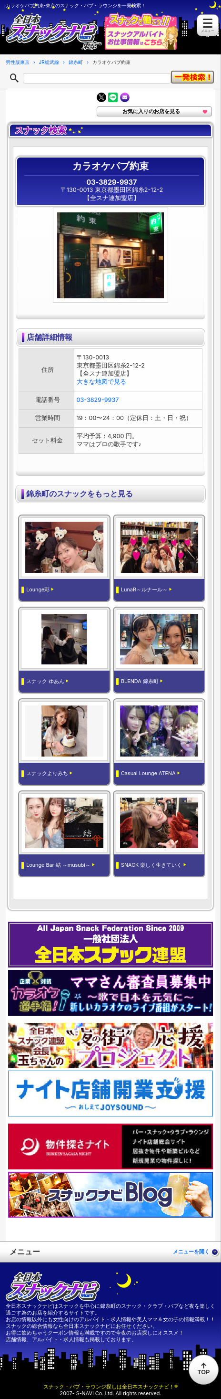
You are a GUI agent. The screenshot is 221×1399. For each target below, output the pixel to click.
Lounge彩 (38, 590)
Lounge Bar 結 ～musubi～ (58, 865)
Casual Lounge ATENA (148, 773)
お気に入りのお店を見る (151, 111)
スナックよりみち (47, 773)
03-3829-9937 (112, 182)
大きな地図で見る (101, 381)
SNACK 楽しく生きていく (151, 865)
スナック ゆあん (45, 681)
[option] (114, 255)
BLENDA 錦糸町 (140, 681)
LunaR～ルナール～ (144, 590)
